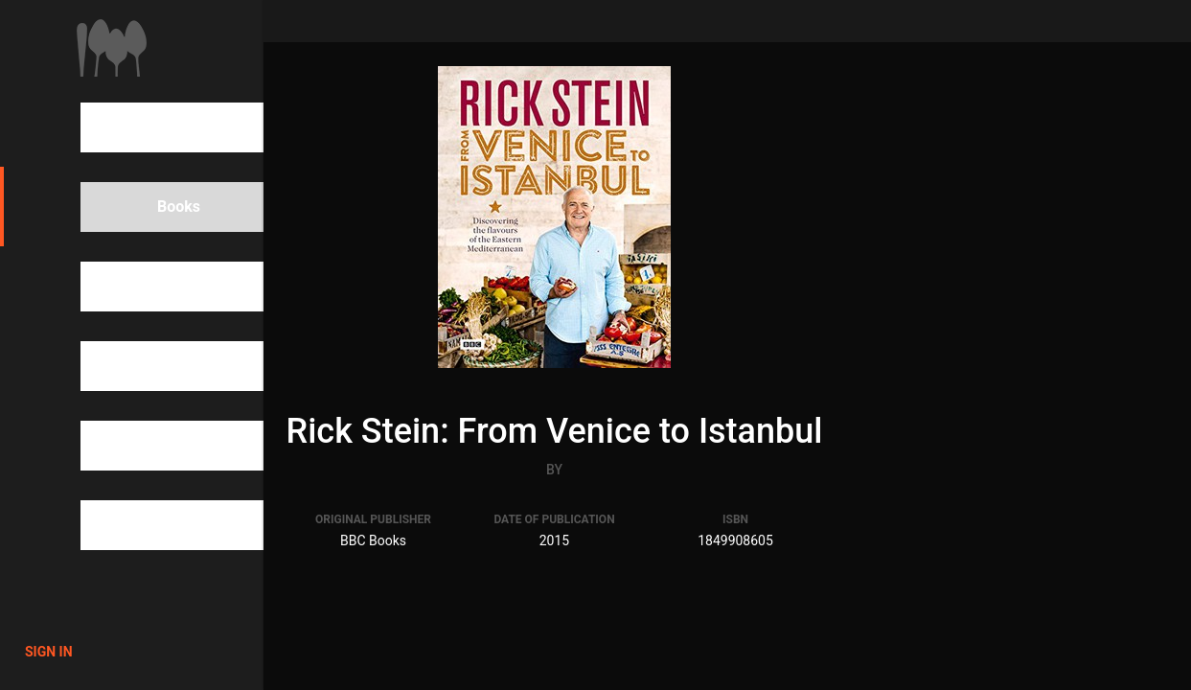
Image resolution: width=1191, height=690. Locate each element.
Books (145, 207)
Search (148, 127)
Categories (161, 366)
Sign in (49, 651)
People (148, 286)
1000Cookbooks (112, 48)
